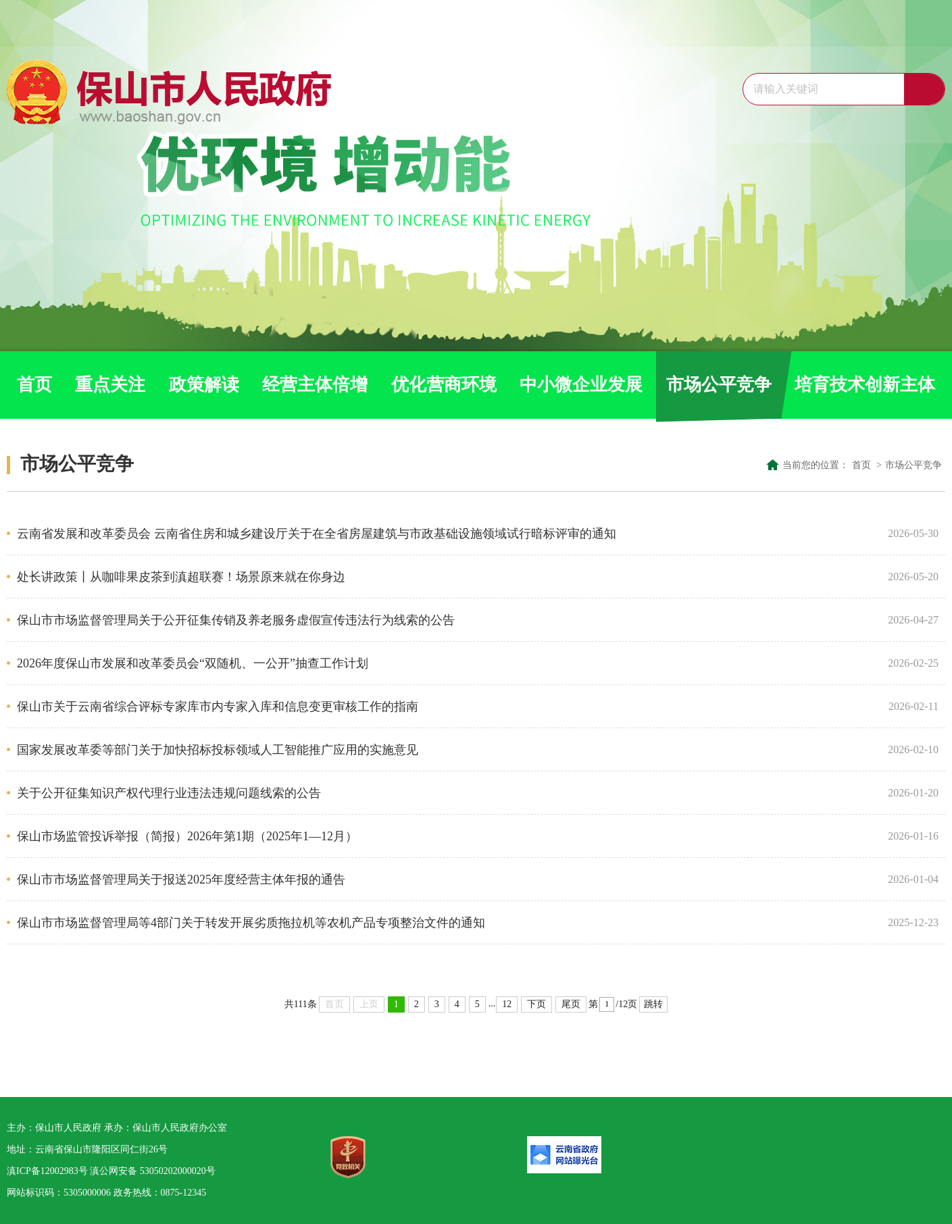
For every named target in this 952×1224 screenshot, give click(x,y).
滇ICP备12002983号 (47, 1171)
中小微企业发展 (581, 384)
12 (506, 1004)
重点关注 (110, 384)
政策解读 (204, 384)
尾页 (570, 1004)
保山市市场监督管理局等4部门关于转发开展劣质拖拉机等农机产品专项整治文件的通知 (447, 922)
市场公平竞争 (719, 384)
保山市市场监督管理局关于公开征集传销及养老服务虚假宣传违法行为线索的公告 (447, 620)
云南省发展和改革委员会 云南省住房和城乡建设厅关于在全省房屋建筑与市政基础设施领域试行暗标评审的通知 (447, 533)
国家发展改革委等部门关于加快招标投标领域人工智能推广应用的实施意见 (447, 749)
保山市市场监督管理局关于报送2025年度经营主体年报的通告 (447, 879)
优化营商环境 (444, 384)
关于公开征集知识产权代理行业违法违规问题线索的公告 (447, 793)
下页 (536, 1004)
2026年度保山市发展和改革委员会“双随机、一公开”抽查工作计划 (447, 663)
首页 (34, 384)
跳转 (653, 1004)
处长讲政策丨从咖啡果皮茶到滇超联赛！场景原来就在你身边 (447, 576)
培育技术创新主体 (865, 384)
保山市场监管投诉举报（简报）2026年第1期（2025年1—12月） (447, 836)
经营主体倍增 (315, 384)
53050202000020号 (178, 1171)
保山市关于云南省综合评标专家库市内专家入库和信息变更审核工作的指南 (447, 706)
